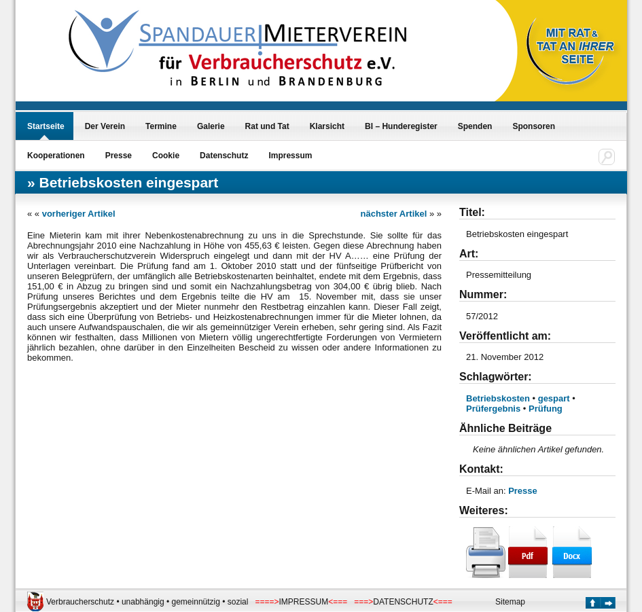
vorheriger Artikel (78, 214)
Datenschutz (224, 155)
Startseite (46, 126)
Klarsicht (327, 126)
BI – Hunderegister (401, 126)
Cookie (165, 155)
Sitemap (510, 602)
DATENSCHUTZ (403, 602)
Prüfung (546, 408)
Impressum (290, 155)
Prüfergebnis (493, 408)
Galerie (211, 126)
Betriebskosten (498, 398)
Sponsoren (533, 126)
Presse (118, 155)
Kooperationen (56, 155)
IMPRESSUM (304, 602)
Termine (161, 126)
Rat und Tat (267, 126)
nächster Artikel (394, 214)
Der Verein (105, 126)
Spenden (475, 126)
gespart (554, 398)
